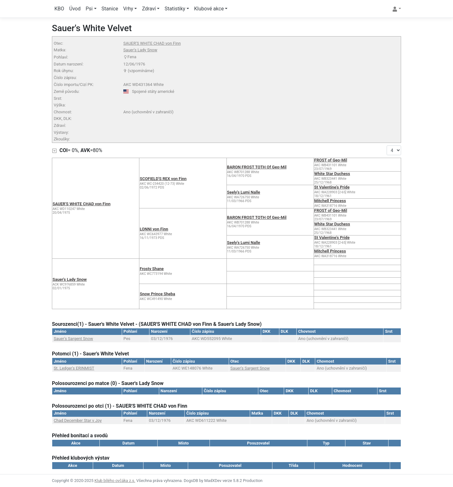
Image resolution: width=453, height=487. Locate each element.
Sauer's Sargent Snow (73, 338)
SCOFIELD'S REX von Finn (163, 178)
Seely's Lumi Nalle (243, 192)
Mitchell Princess (330, 200)
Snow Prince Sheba (157, 294)
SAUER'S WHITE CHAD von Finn (152, 43)
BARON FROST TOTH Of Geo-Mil (257, 167)
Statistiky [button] (175, 9)
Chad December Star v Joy (78, 420)
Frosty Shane (152, 268)
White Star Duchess (332, 173)
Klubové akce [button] (209, 9)
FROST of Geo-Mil (330, 160)
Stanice (110, 9)
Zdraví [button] (149, 9)
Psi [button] (89, 9)
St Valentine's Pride (332, 187)
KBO (59, 9)
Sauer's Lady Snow (140, 50)
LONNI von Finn (154, 229)
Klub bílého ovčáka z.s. (114, 480)
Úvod (75, 9)
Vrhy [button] (128, 9)
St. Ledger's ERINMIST (74, 368)
